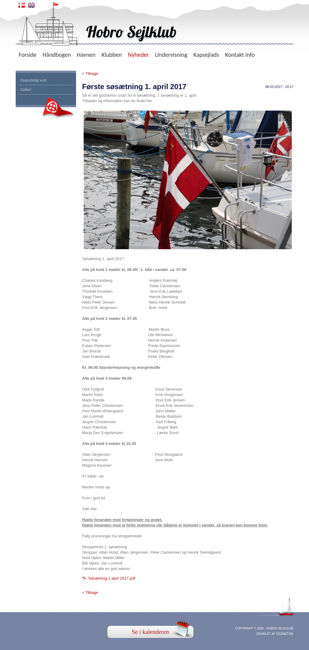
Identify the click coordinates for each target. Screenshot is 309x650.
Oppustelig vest (33, 80)
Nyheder (138, 54)
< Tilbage (90, 73)
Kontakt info (240, 54)
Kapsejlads (206, 54)
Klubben (112, 54)
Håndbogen (57, 54)
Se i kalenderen (150, 632)
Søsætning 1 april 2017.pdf (111, 578)
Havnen (86, 54)
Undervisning (171, 54)
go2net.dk (284, 634)
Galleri (25, 89)
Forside (28, 54)
